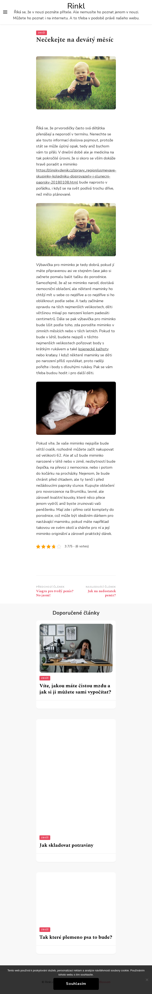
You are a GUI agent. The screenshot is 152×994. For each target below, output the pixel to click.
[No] (147, 980)
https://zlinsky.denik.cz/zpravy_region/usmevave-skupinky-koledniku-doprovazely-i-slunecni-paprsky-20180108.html (76, 176)
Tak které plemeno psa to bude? (75, 937)
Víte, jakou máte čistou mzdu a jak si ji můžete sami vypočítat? (75, 689)
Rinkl (76, 6)
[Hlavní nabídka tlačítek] (5, 12)
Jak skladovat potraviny (66, 845)
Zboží (41, 32)
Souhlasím (76, 983)
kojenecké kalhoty (93, 349)
